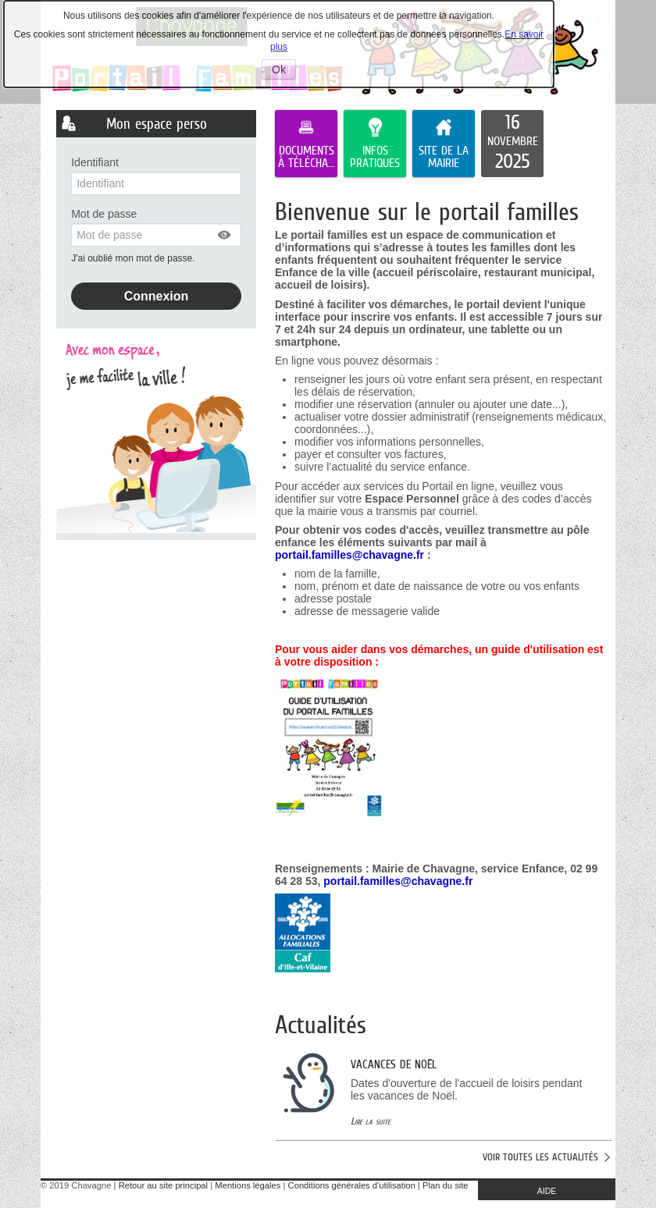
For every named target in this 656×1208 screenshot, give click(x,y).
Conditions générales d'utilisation (351, 1185)
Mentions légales (247, 1185)
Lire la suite (370, 1121)
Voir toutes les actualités (540, 1157)
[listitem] (512, 143)
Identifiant (95, 162)
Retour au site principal (163, 1185)
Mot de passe (104, 214)
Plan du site (445, 1185)
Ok (284, 71)
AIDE (547, 1191)
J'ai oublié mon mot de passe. (134, 258)
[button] (225, 235)
